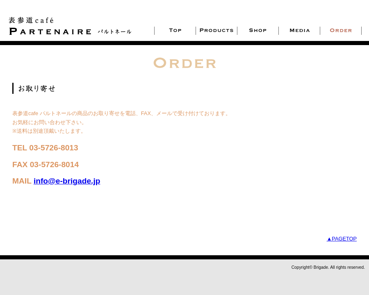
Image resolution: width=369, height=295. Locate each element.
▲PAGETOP (342, 239)
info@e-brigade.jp (67, 181)
